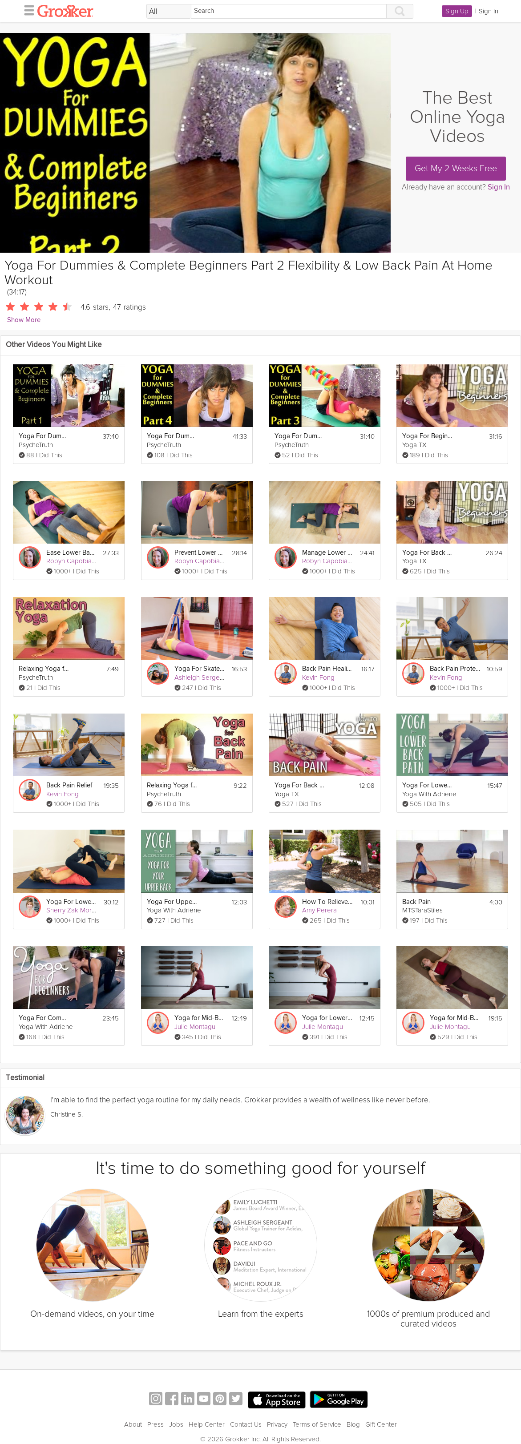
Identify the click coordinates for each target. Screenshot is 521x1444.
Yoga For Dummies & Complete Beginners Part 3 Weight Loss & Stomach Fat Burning (300, 436)
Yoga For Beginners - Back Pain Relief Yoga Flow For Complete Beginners (427, 436)
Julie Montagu (194, 1027)
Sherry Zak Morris (72, 910)
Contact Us (246, 1424)
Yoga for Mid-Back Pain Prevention (200, 1018)
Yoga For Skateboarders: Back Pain (200, 669)
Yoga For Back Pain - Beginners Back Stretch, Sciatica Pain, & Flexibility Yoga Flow (427, 552)
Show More (23, 320)
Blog (353, 1424)
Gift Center (381, 1424)
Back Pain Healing (327, 669)
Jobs (176, 1424)
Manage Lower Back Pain (327, 552)
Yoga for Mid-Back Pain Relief (455, 1018)
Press (155, 1424)
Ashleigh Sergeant (201, 678)
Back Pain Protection (455, 669)
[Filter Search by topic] (169, 11)
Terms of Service (317, 1424)
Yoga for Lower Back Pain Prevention (327, 1018)
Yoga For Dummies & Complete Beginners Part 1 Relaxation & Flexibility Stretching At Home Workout (44, 436)
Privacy (277, 1424)
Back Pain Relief (69, 785)
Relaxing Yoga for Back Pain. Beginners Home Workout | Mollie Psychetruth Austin (172, 785)
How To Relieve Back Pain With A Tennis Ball (327, 902)
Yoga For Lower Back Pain (427, 785)
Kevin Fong (318, 678)
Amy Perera (319, 910)
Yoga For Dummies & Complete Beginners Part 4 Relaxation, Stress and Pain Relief (172, 436)
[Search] (289, 11)
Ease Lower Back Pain (71, 552)
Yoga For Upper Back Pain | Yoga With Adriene (172, 902)
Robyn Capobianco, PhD (81, 561)
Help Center (207, 1424)
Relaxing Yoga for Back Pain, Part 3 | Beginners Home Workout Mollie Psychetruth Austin (44, 669)
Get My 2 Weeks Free (456, 168)
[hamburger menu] (26, 9)
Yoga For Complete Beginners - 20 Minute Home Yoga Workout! (44, 1018)
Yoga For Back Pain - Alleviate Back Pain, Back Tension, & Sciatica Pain (300, 785)
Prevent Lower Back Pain (200, 552)
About (133, 1424)
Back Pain (416, 902)
